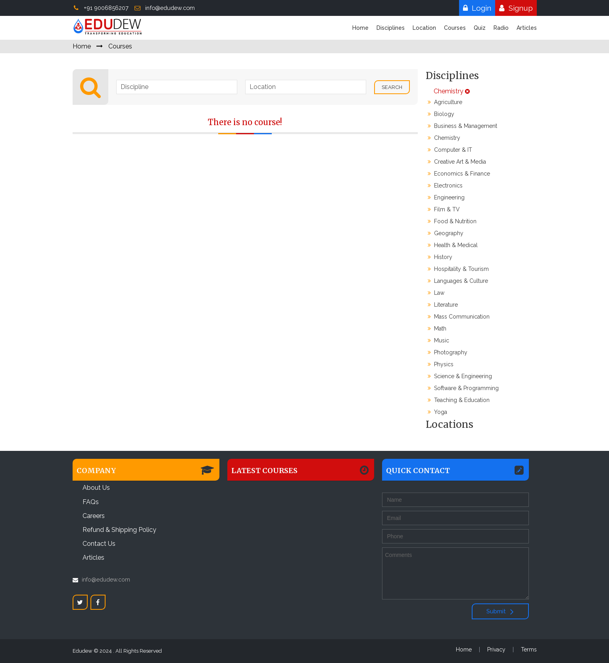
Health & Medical (453, 245)
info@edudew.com (164, 7)
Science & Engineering (460, 376)
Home (360, 28)
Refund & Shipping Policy (119, 529)
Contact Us (99, 543)
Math (437, 328)
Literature (443, 305)
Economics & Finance (459, 173)
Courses (455, 28)
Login (475, 8)
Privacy (496, 649)
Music (438, 340)
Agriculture (445, 102)
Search (392, 87)
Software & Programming (463, 388)
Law (436, 293)
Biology (441, 114)
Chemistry (448, 91)
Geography (445, 233)
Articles (527, 28)
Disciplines (391, 28)
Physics (440, 364)
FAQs (91, 502)
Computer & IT (450, 150)
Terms (529, 649)
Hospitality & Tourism (458, 269)
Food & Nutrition (452, 221)
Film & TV (444, 209)
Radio (501, 28)
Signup (514, 8)
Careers (94, 516)
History (440, 257)
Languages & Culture (458, 281)
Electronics (445, 185)
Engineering (446, 197)
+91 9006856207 (101, 7)
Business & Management (462, 126)
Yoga (437, 412)
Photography (447, 352)
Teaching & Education (459, 400)
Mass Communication (459, 316)
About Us (96, 487)
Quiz (480, 28)
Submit (500, 611)
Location (424, 28)
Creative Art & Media (457, 162)
